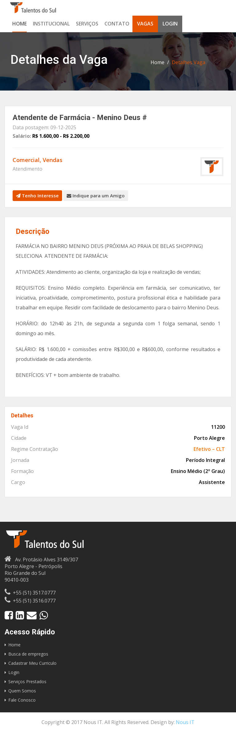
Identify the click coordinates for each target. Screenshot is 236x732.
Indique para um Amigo (96, 195)
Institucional (51, 23)
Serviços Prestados (27, 681)
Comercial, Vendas (37, 160)
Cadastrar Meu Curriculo (32, 663)
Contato (116, 23)
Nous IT (185, 722)
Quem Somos (22, 691)
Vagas (145, 23)
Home (19, 23)
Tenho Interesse (37, 195)
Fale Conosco (22, 700)
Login (170, 23)
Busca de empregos (28, 654)
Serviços (87, 23)
